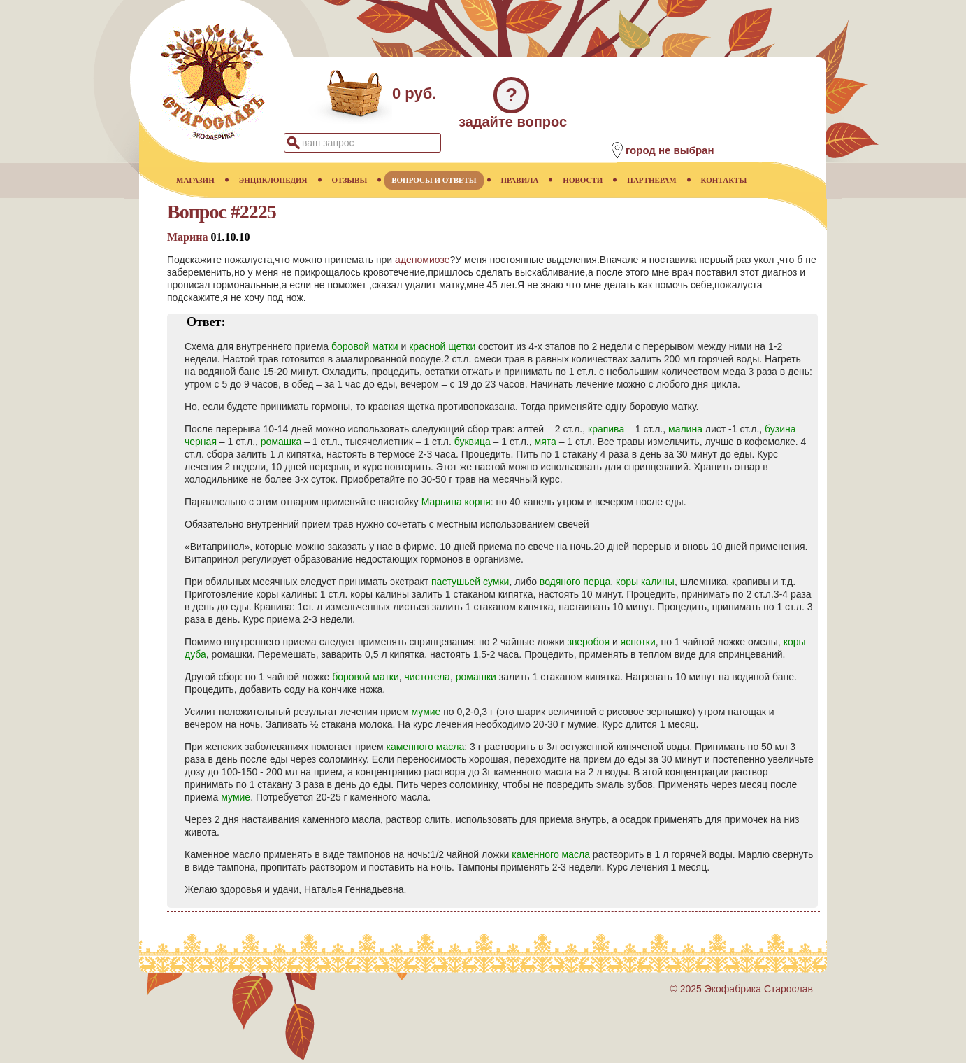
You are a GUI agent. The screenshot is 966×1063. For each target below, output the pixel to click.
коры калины (645, 581)
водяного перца (575, 581)
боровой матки (364, 346)
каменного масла (426, 746)
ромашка (281, 441)
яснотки (638, 641)
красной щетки (442, 346)
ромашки (476, 676)
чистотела (427, 676)
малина (685, 429)
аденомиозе (422, 259)
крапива (606, 429)
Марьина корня (456, 501)
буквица (472, 441)
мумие (426, 711)
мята (545, 441)
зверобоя (589, 641)
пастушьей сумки (470, 581)
